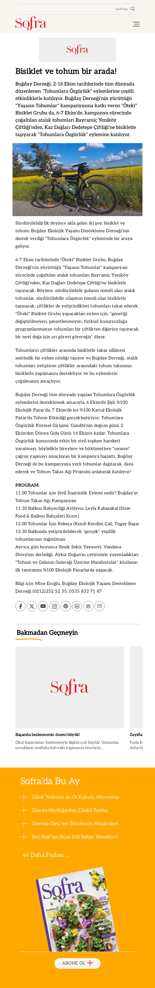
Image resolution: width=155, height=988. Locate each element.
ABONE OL (77, 963)
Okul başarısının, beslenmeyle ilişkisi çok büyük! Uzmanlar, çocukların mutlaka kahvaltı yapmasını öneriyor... (67, 745)
